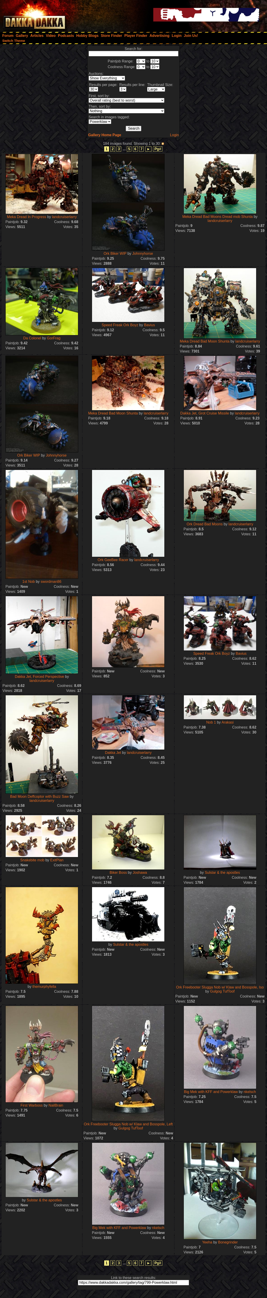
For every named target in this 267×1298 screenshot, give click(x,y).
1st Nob (28, 582)
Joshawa (140, 872)
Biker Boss (118, 872)
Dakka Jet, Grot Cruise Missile (204, 413)
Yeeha (207, 1242)
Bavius (149, 325)
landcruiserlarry (64, 217)
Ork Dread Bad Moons (205, 524)
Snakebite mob (32, 860)
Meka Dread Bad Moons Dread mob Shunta (217, 217)
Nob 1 (211, 722)
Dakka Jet (113, 753)
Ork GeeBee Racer (113, 560)
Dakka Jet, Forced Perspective (39, 677)
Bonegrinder (228, 1242)
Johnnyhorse (142, 253)
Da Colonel (32, 338)
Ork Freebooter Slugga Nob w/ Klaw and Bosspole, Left (128, 1124)
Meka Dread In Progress (26, 217)
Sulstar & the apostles (222, 872)
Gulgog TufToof (222, 991)
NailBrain (56, 1105)
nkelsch (250, 1092)
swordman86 (51, 582)
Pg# (157, 149)
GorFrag (54, 338)
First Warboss (32, 1105)
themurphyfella (44, 986)
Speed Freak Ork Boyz (120, 325)
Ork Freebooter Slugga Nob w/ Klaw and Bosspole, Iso (220, 987)
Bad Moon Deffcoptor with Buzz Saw (39, 796)
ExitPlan (57, 860)
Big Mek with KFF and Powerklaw (211, 1092)
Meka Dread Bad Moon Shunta (204, 341)
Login (174, 135)
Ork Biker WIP (115, 253)
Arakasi (228, 722)
